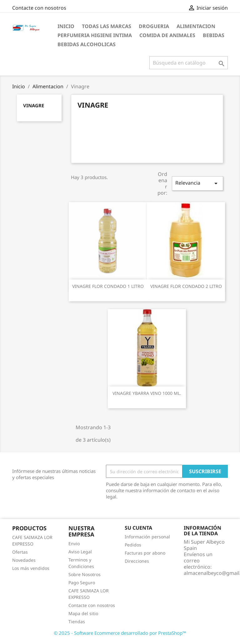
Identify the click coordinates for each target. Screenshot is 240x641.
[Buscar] (188, 62)
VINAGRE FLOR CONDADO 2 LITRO (186, 286)
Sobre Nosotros (84, 574)
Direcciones (137, 561)
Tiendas (76, 621)
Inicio (66, 26)
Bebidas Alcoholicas (87, 44)
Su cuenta (138, 527)
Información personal (147, 537)
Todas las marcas (106, 26)
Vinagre (33, 105)
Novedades (24, 560)
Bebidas (213, 35)
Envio (74, 543)
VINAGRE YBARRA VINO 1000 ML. (146, 393)
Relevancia (197, 183)
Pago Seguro (81, 582)
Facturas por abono (145, 553)
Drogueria (154, 26)
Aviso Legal (80, 552)
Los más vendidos (30, 568)
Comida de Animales (167, 35)
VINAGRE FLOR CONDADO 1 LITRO (108, 286)
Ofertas (20, 552)
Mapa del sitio (83, 613)
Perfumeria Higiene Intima (95, 35)
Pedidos (133, 545)
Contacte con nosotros (39, 7)
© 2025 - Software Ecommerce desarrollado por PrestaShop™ (120, 633)
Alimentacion (196, 26)
